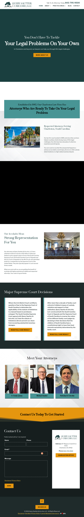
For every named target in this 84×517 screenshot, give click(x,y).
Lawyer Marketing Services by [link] (53, 513)
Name (7, 440)
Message (8, 458)
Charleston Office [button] (66, 455)
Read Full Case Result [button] (20, 330)
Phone (28, 440)
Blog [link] (70, 6)
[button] (42, 501)
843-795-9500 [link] (72, 3)
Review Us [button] (42, 507)
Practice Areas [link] (58, 6)
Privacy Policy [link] (16, 480)
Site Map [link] (28, 513)
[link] (18, 4)
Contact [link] (76, 6)
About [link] (47, 6)
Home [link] (41, 6)
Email (7, 449)
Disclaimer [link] (8, 480)
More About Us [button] (42, 55)
